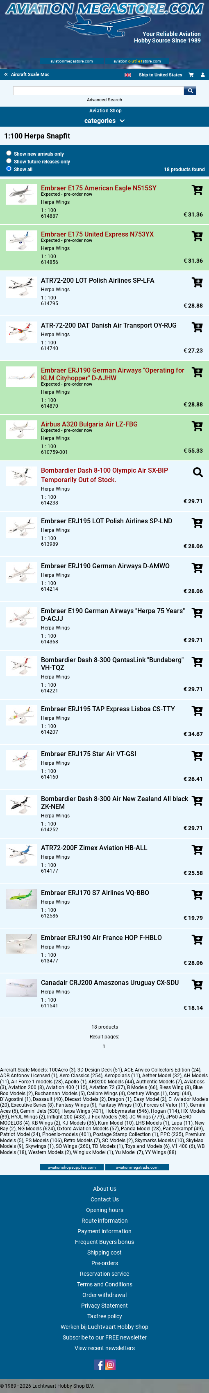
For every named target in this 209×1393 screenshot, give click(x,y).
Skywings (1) (39, 1146)
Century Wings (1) (147, 1093)
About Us (104, 1188)
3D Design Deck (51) (99, 1070)
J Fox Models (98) (107, 1117)
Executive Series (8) (32, 1105)
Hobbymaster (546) (127, 1111)
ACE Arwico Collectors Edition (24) (162, 1070)
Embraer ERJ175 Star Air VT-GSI (88, 754)
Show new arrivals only (35, 154)
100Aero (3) (62, 1070)
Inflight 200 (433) (66, 1117)
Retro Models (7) (82, 1140)
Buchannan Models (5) (60, 1093)
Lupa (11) (182, 1123)
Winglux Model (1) (93, 1152)
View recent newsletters (105, 1348)
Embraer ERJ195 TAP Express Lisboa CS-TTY (108, 709)
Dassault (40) (48, 1099)
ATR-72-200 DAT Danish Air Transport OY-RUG (109, 325)
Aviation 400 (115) (66, 1087)
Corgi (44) (180, 1093)
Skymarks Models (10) (159, 1140)
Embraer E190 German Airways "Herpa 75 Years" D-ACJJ (113, 615)
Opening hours (104, 1210)
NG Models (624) (36, 1129)
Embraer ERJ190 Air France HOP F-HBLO (101, 938)
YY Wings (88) (160, 1152)
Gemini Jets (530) (39, 1111)
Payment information (104, 1231)
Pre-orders (104, 1263)
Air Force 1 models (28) (37, 1082)
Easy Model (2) (150, 1099)
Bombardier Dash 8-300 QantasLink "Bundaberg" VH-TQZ (112, 664)
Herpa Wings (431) (82, 1111)
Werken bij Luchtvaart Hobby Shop (104, 1327)
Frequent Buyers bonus (104, 1242)
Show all (19, 169)
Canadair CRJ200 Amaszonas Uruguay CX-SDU (110, 983)
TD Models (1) (107, 1146)
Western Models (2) (49, 1152)
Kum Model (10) (116, 1123)
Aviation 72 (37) (107, 1087)
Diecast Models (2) (85, 1099)
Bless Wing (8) (175, 1087)
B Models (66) (142, 1087)
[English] (128, 75)
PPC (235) (171, 1134)
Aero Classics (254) (80, 1075)
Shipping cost (104, 1252)
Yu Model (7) (129, 1152)
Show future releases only (38, 162)
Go (190, 90)
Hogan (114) (165, 1111)
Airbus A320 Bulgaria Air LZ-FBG (89, 424)
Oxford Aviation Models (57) (88, 1129)
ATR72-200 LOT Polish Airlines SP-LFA (97, 280)
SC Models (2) (117, 1140)
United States (168, 75)
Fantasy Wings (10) (120, 1105)
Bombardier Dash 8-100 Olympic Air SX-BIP (104, 470)
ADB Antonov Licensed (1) (28, 1075)
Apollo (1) (75, 1082)
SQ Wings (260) (73, 1146)
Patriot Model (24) (20, 1134)
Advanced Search (104, 100)
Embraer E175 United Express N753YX (97, 234)
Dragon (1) (120, 1099)
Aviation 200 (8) (26, 1087)
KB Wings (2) (46, 1123)
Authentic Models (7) (159, 1082)
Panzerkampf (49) (183, 1129)
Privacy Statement (104, 1305)
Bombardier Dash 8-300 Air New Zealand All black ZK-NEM (114, 802)
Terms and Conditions (104, 1284)
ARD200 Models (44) (111, 1082)
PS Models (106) (43, 1140)
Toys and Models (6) (147, 1146)
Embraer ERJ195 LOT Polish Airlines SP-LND (106, 521)
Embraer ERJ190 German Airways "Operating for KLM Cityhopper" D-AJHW (112, 374)
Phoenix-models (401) (66, 1134)
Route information (105, 1220)
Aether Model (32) (162, 1075)
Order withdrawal (104, 1295)
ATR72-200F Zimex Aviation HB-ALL (94, 848)
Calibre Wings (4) (106, 1093)
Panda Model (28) (141, 1129)
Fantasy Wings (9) (76, 1105)
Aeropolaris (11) (122, 1075)
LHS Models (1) (152, 1123)
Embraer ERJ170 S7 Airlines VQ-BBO (95, 893)
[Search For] (98, 90)
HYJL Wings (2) (28, 1117)
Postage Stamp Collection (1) (125, 1134)
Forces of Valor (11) (166, 1105)
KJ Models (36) (79, 1123)
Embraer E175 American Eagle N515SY (99, 188)
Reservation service (104, 1273)
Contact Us (105, 1199)
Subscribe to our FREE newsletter (105, 1337)
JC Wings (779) (146, 1117)
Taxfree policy (104, 1316)
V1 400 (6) (183, 1146)
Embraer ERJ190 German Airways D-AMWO (105, 566)
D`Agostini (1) (15, 1099)
